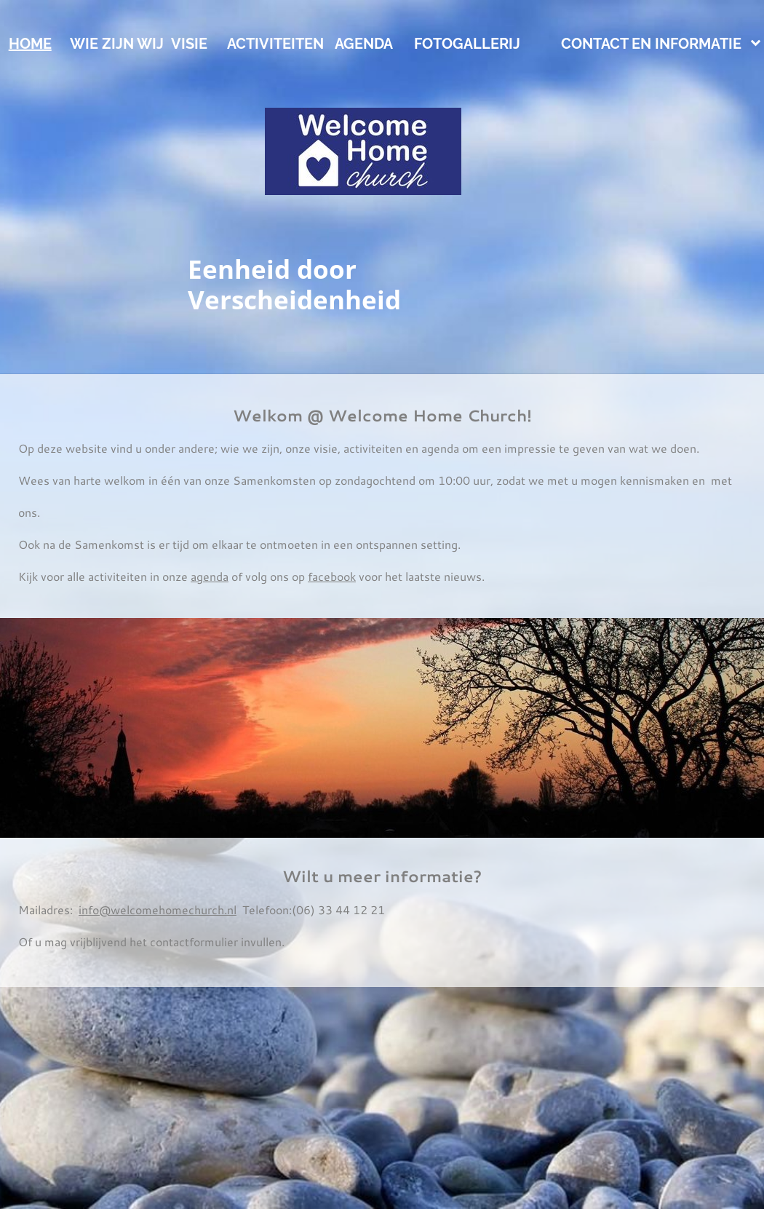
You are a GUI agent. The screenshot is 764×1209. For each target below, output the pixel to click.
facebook (332, 576)
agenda (209, 576)
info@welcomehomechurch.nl (157, 909)
